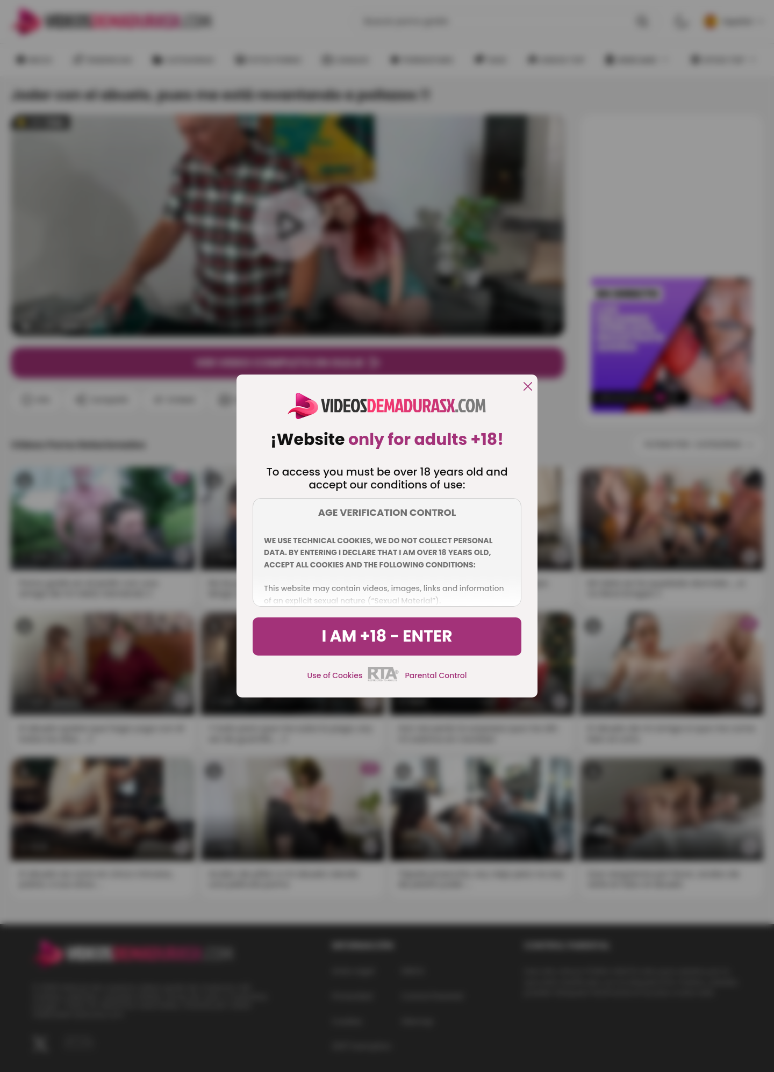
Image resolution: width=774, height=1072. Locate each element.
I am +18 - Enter (386, 636)
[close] (528, 387)
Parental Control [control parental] (436, 675)
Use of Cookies (335, 675)
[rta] (383, 679)
